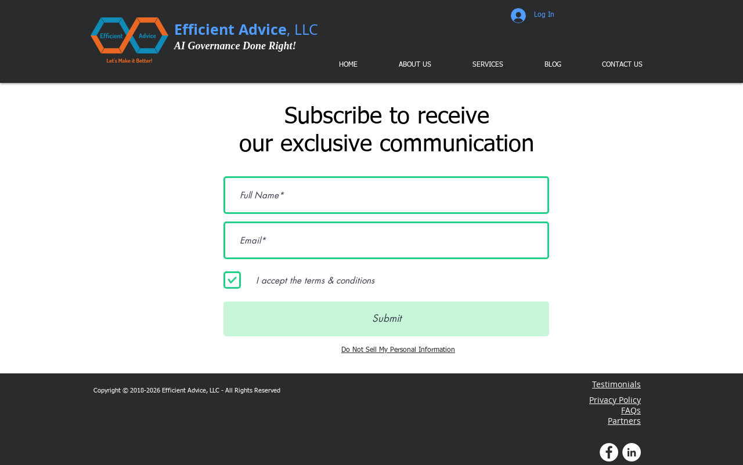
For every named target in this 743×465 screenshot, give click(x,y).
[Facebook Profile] (609, 452)
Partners (624, 420)
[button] (479, 65)
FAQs (631, 410)
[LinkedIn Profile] (631, 452)
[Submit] (386, 318)
